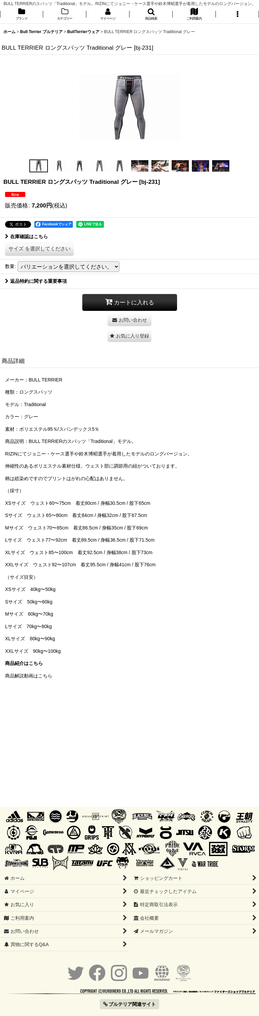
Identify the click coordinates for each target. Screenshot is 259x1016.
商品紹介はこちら (24, 663)
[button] (151, 14)
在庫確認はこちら (26, 236)
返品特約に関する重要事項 (36, 281)
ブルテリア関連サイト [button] (129, 1004)
